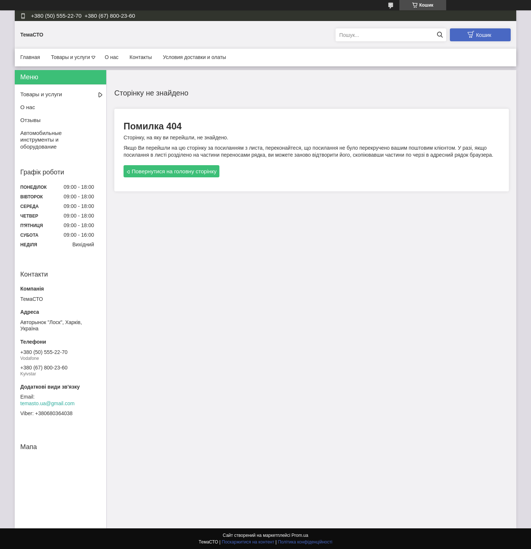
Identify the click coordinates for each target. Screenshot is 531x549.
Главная (30, 57)
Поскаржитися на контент (248, 542)
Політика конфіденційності (305, 542)
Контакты (140, 57)
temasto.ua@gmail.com (47, 403)
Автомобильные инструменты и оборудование (41, 140)
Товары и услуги (70, 57)
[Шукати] (439, 34)
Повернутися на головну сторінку (174, 171)
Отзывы (30, 120)
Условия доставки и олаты (194, 57)
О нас (111, 57)
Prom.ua (300, 535)
